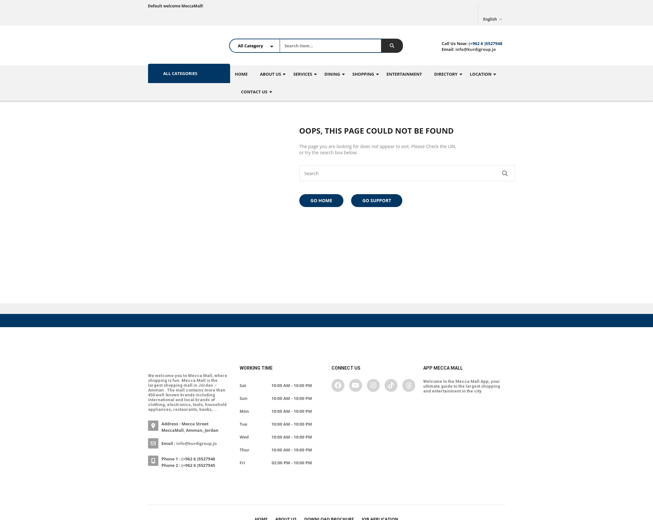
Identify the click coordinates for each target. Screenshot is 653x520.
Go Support (376, 200)
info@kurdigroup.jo (475, 49)
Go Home (321, 200)
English (493, 12)
